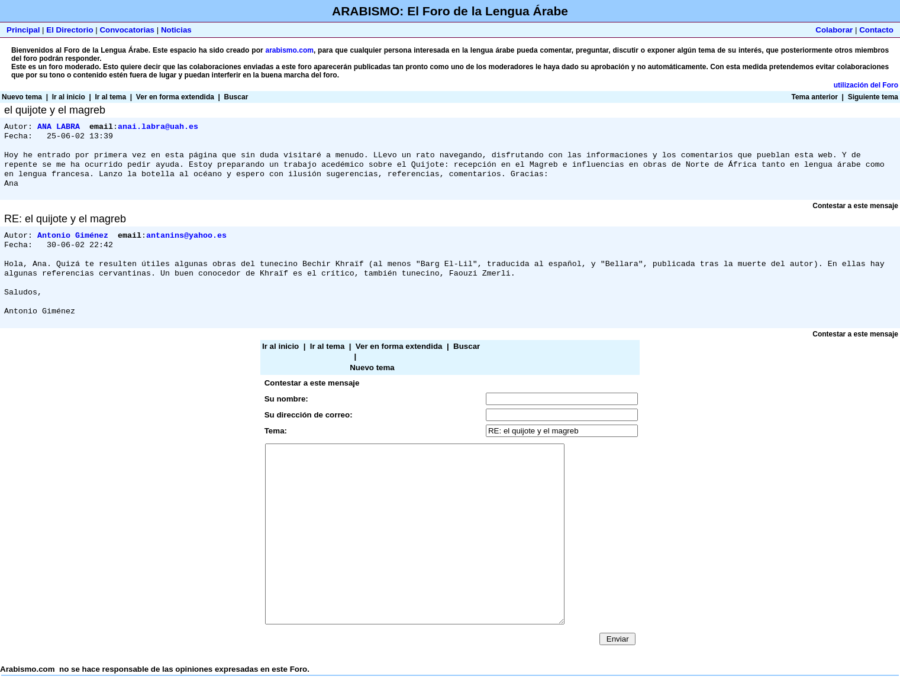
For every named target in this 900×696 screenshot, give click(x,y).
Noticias (176, 29)
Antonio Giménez (72, 244)
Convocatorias (126, 29)
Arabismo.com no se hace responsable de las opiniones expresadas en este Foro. (450, 527)
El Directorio (69, 29)
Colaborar (834, 29)
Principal (23, 29)
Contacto (876, 29)
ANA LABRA (58, 127)
